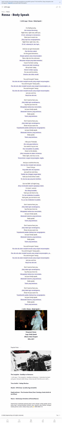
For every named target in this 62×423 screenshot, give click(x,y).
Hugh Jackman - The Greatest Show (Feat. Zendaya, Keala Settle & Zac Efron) (31, 393)
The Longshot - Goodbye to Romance (22, 374)
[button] (57, 7)
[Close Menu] (59, 2)
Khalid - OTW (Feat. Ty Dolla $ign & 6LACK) (24, 388)
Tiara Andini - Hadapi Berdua (19, 383)
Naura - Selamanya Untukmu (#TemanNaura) (25, 398)
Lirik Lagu (7, 7)
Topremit (10, 3)
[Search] (59, 7)
